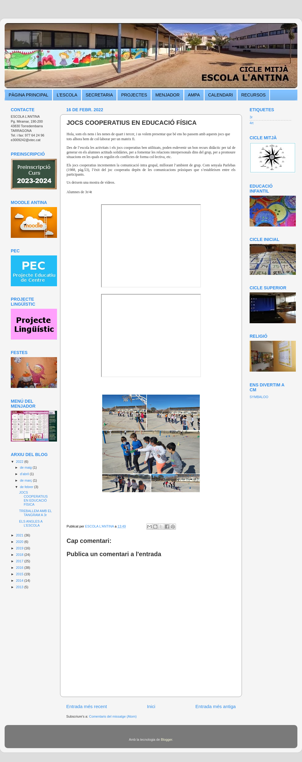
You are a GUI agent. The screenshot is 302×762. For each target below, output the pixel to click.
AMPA (194, 94)
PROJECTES (134, 94)
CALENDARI (220, 94)
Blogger (166, 739)
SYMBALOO (259, 397)
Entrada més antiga (215, 706)
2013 (20, 587)
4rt (252, 123)
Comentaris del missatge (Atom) (113, 716)
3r (251, 117)
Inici (151, 706)
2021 (20, 535)
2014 (20, 580)
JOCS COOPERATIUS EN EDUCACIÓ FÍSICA (33, 498)
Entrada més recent (86, 706)
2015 (20, 574)
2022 (20, 461)
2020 (20, 542)
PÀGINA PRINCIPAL (28, 94)
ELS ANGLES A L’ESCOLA (31, 523)
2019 (20, 548)
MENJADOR (167, 94)
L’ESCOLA (67, 94)
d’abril (25, 474)
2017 (20, 561)
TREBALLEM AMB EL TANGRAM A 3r (35, 513)
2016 (20, 567)
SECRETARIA (99, 94)
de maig (26, 467)
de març (26, 480)
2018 (20, 554)
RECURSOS (253, 94)
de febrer (27, 487)
